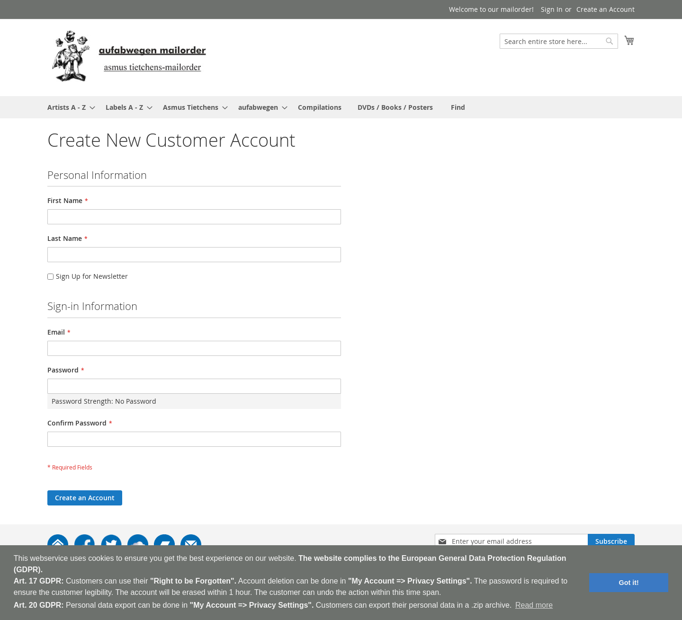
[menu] (341, 107)
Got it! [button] (629, 582)
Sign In (552, 9)
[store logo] (128, 57)
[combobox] (559, 41)
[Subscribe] (611, 541)
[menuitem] (68, 107)
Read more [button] (534, 605)
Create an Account (605, 9)
